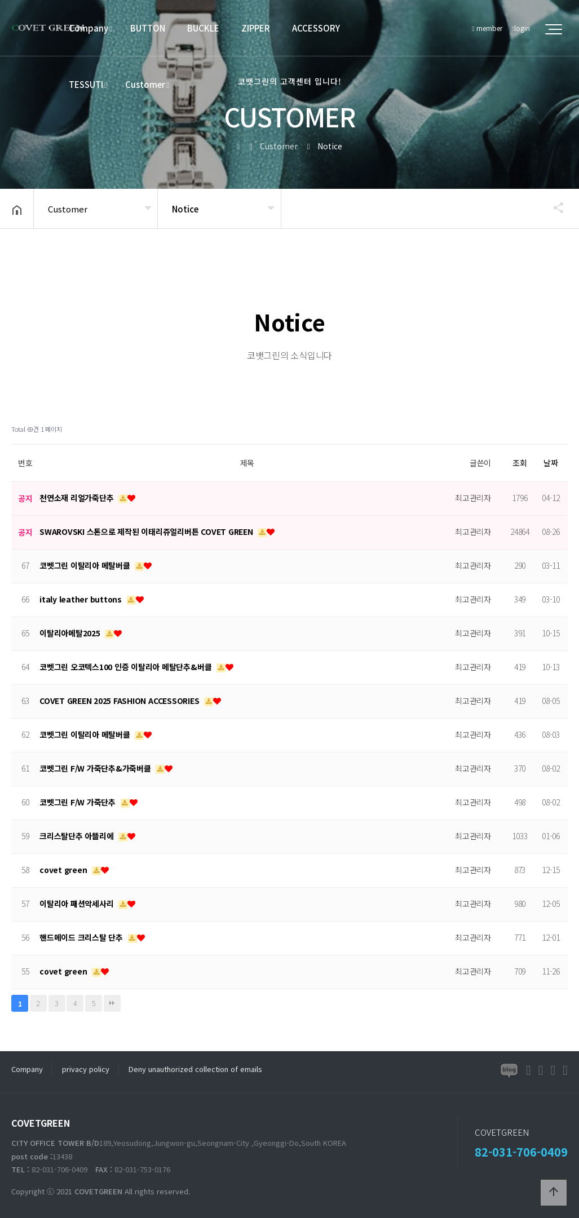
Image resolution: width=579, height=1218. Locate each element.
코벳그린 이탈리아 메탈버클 (85, 565)
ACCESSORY (316, 28)
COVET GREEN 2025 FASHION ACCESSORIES (120, 700)
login (521, 28)
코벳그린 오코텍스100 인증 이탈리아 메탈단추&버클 (126, 666)
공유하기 (553, 207)
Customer (145, 84)
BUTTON (147, 28)
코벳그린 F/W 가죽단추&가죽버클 (96, 768)
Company (88, 28)
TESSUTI (86, 84)
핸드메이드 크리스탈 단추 (82, 937)
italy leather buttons (81, 599)
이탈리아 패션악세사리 (77, 903)
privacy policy (85, 1069)
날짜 (550, 462)
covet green (64, 869)
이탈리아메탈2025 (70, 633)
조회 (519, 462)
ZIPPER (255, 28)
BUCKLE (203, 28)
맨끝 (112, 1003)
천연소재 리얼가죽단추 (77, 497)
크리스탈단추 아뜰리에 (77, 835)
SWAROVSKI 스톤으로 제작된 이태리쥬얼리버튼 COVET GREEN (147, 531)
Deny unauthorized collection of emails (195, 1069)
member (487, 28)
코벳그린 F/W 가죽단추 (78, 802)
